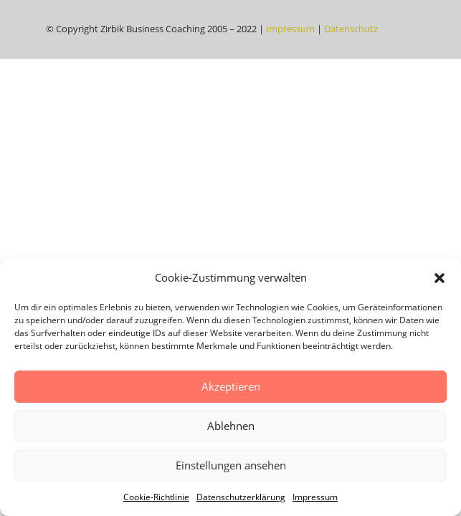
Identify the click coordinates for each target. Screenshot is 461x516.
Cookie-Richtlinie (156, 497)
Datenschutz (351, 28)
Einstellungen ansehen (231, 465)
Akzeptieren (230, 386)
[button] (439, 278)
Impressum (315, 497)
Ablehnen (231, 426)
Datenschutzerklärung (240, 497)
